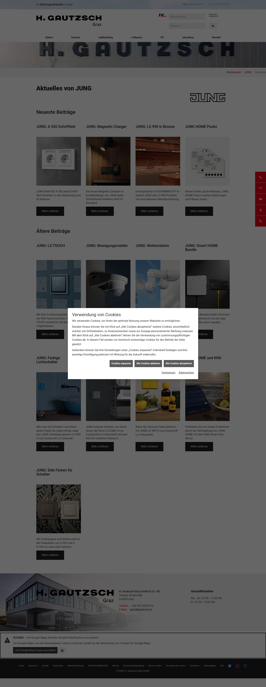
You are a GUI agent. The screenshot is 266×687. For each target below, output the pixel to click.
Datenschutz (186, 344)
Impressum (168, 344)
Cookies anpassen (121, 335)
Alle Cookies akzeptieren (179, 335)
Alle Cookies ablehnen (148, 335)
